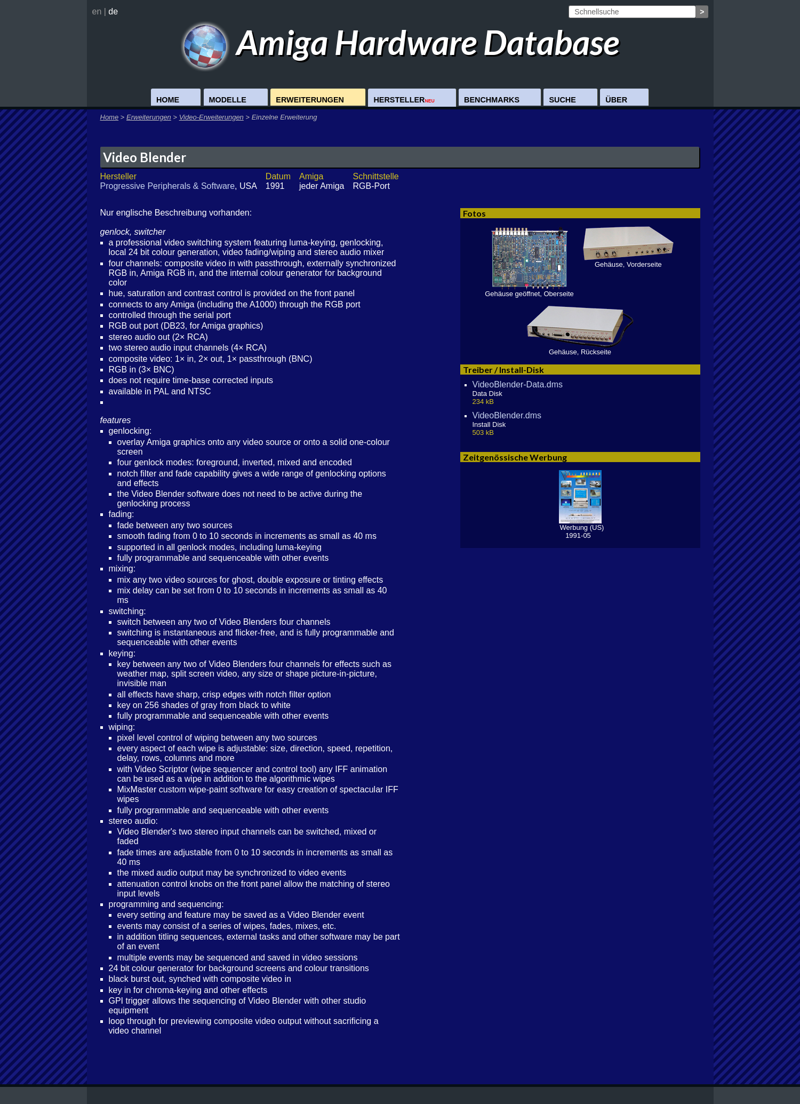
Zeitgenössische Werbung (515, 457)
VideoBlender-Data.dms (518, 384)
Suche (562, 100)
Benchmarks (491, 100)
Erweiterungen (310, 100)
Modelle (227, 100)
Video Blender (144, 157)
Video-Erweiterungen (211, 117)
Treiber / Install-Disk (503, 369)
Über (616, 100)
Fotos (474, 213)
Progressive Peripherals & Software (167, 185)
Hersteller (403, 100)
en (97, 11)
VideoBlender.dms (507, 415)
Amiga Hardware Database (400, 41)
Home (167, 100)
